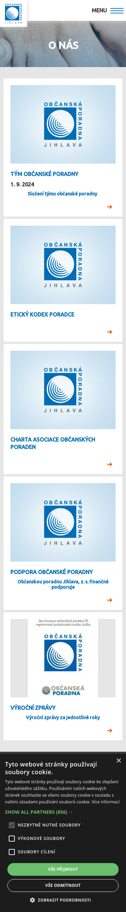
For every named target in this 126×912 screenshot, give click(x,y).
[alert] (63, 833)
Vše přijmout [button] (63, 869)
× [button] (118, 760)
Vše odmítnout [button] (63, 885)
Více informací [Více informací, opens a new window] (106, 802)
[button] (63, 812)
